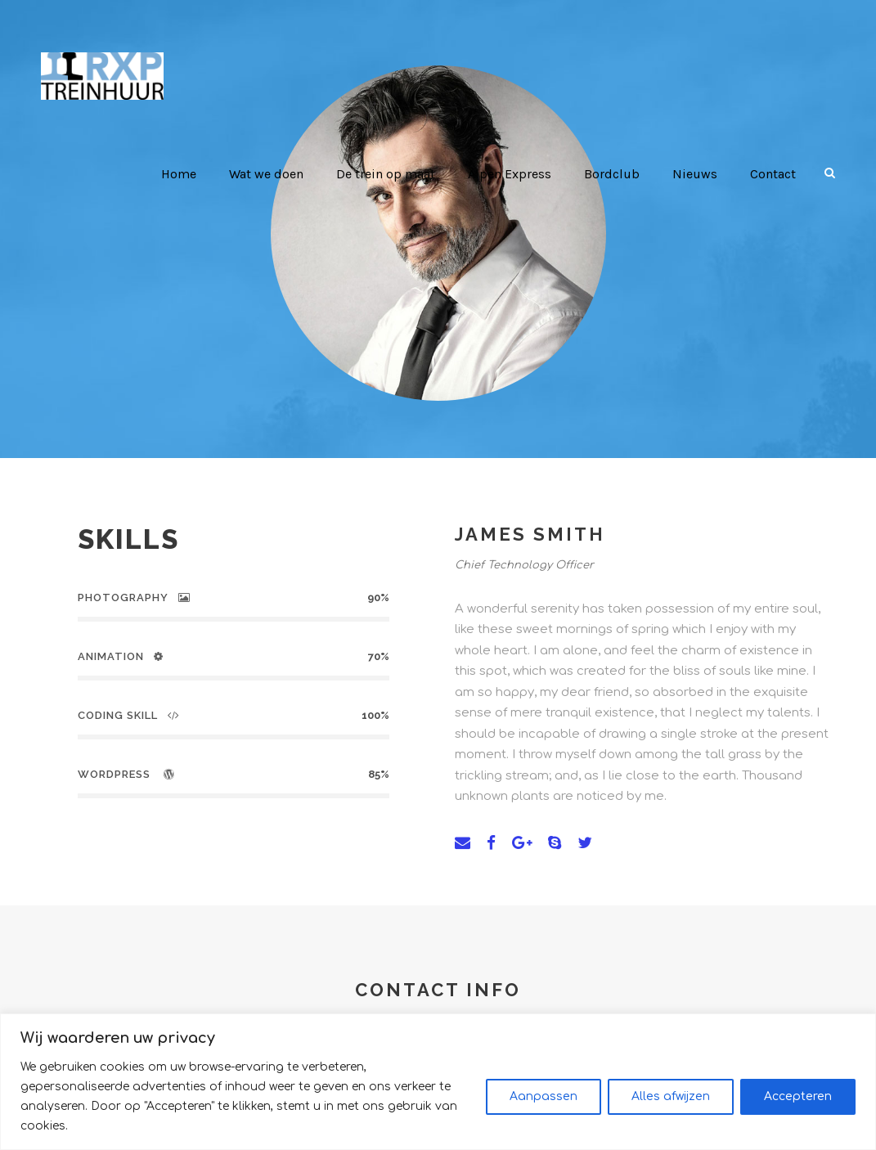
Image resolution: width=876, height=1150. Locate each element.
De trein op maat (392, 174)
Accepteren (798, 1106)
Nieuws (696, 174)
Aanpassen (543, 1106)
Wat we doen (274, 174)
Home (185, 174)
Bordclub (616, 174)
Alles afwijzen (670, 1106)
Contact (773, 174)
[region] (438, 1091)
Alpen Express (516, 174)
